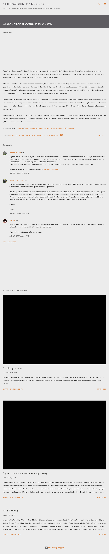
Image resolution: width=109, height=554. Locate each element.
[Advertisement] (54, 266)
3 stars (12, 135)
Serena (12, 220)
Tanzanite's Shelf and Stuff (33, 128)
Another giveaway (12, 368)
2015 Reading (10, 510)
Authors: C (21, 135)
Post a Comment (9, 242)
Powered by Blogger (54, 548)
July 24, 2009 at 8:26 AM (19, 236)
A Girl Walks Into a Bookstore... (26, 4)
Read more (101, 389)
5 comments (15, 535)
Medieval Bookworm (66, 128)
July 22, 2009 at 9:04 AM (19, 173)
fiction (29, 135)
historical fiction (42, 135)
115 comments (16, 497)
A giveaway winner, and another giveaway (25, 473)
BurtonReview (15, 153)
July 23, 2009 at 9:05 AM (19, 213)
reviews (54, 135)
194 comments (16, 389)
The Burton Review (50, 169)
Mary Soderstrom (16, 180)
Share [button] (101, 135)
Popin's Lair (19, 128)
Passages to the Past (51, 128)
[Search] (99, 4)
